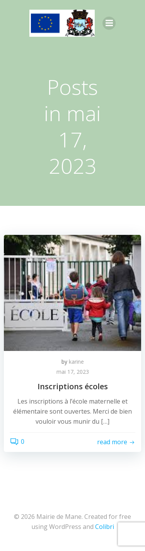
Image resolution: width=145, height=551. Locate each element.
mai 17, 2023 (72, 371)
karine (76, 361)
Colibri (104, 526)
